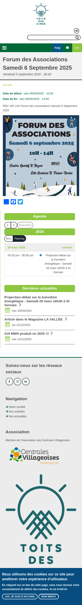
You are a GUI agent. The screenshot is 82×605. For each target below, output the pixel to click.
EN (77, 48)
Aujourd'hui (25, 225)
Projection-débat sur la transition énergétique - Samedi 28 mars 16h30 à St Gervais (58, 264)
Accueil (7, 85)
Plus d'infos (58, 590)
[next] (14, 225)
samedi (67, 247)
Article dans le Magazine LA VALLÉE (34, 319)
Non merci (48, 597)
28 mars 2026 (16, 247)
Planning (19, 238)
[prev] (7, 225)
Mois (8, 238)
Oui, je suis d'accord (20, 597)
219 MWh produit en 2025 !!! (26, 333)
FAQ (57, 48)
